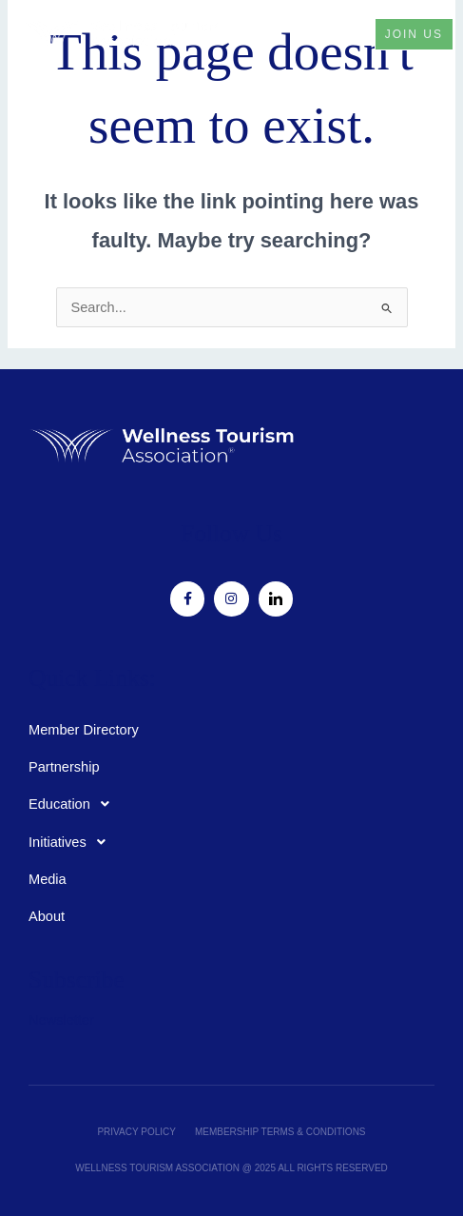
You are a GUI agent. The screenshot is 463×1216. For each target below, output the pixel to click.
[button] (338, 34)
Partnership (64, 767)
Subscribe (77, 979)
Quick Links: (92, 678)
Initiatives (72, 842)
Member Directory (84, 729)
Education (74, 804)
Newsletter (61, 1020)
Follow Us (231, 533)
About (47, 916)
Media (48, 879)
